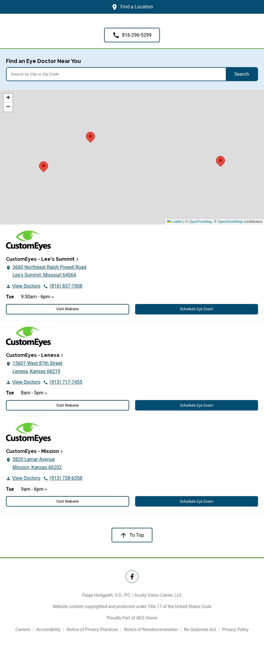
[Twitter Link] (132, 576)
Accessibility (48, 629)
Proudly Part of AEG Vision (132, 618)
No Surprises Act (200, 629)
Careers (23, 629)
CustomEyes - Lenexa (32, 355)
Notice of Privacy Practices (92, 629)
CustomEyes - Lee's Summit (40, 259)
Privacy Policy (235, 629)
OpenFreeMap (200, 222)
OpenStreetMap (230, 222)
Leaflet (174, 222)
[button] (220, 160)
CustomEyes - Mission (32, 451)
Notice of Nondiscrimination (151, 629)
